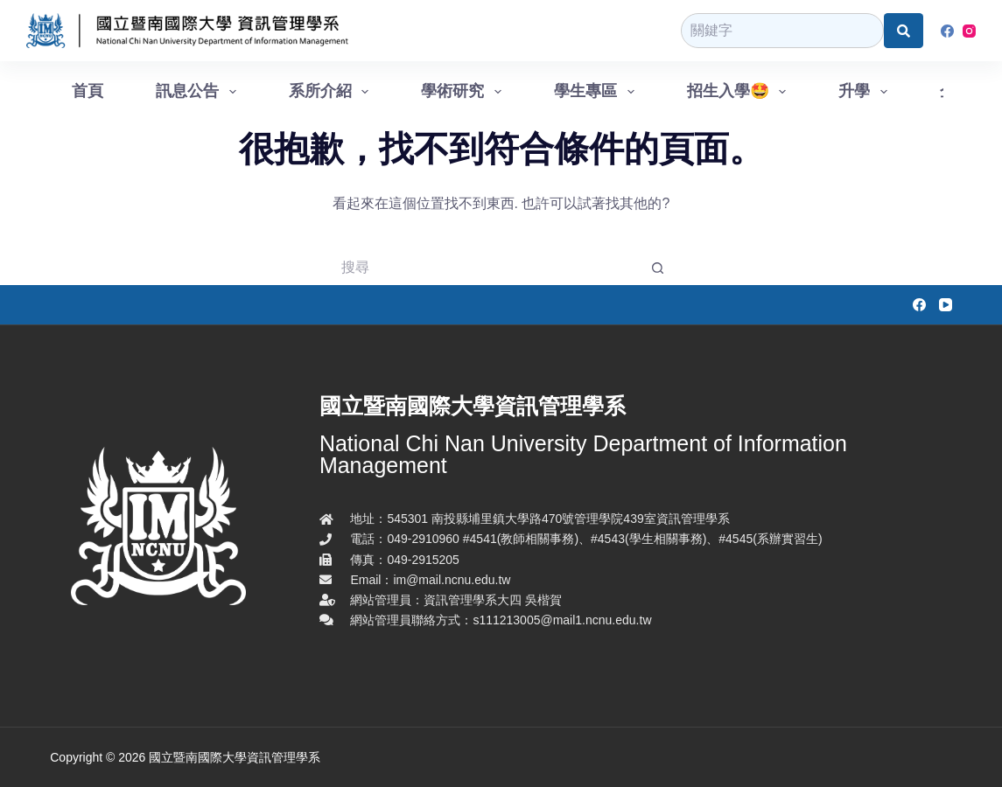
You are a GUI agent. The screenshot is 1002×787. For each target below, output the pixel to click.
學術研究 (464, 91)
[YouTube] (945, 304)
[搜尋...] (483, 267)
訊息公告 (199, 91)
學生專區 (597, 91)
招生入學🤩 (740, 91)
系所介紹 (332, 91)
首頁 (87, 91)
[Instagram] (969, 31)
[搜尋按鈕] (658, 267)
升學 (866, 91)
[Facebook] (947, 31)
